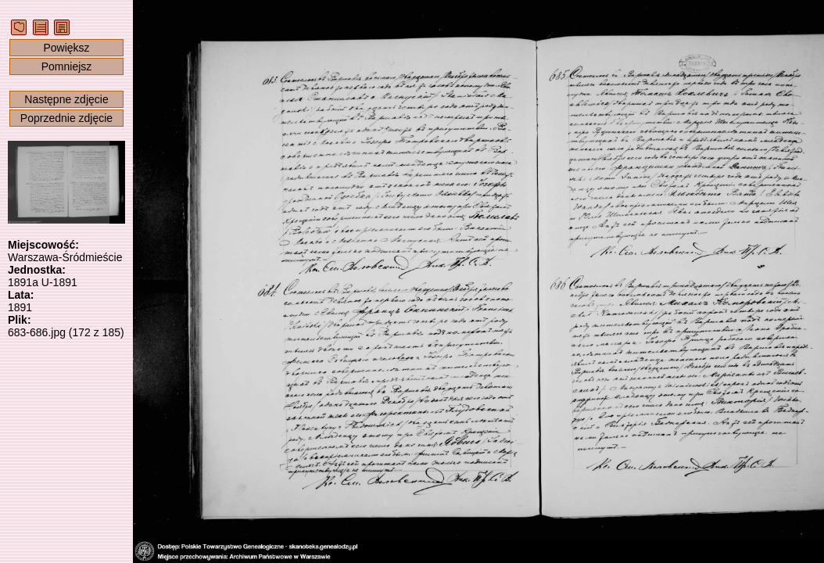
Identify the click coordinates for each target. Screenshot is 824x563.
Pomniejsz (66, 66)
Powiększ (66, 47)
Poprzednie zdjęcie (66, 118)
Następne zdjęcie (66, 99)
